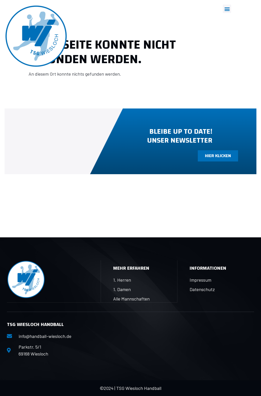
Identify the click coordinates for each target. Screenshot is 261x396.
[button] (227, 9)
